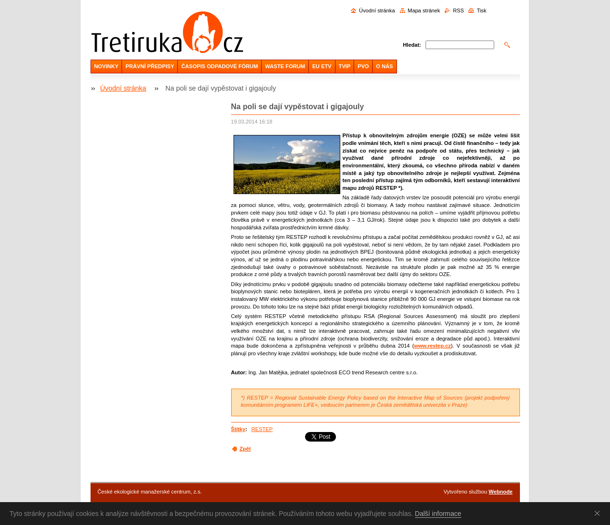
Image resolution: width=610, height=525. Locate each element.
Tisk (481, 10)
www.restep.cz (432, 346)
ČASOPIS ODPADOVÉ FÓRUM (219, 66)
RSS (458, 10)
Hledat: (412, 45)
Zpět (245, 449)
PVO (363, 66)
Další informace (438, 513)
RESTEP (262, 429)
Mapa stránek (424, 10)
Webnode (500, 491)
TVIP (345, 66)
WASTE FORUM (285, 66)
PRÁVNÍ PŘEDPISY (149, 66)
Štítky (238, 429)
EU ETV (321, 66)
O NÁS (384, 66)
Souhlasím (599, 513)
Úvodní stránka (377, 10)
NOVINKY (106, 66)
